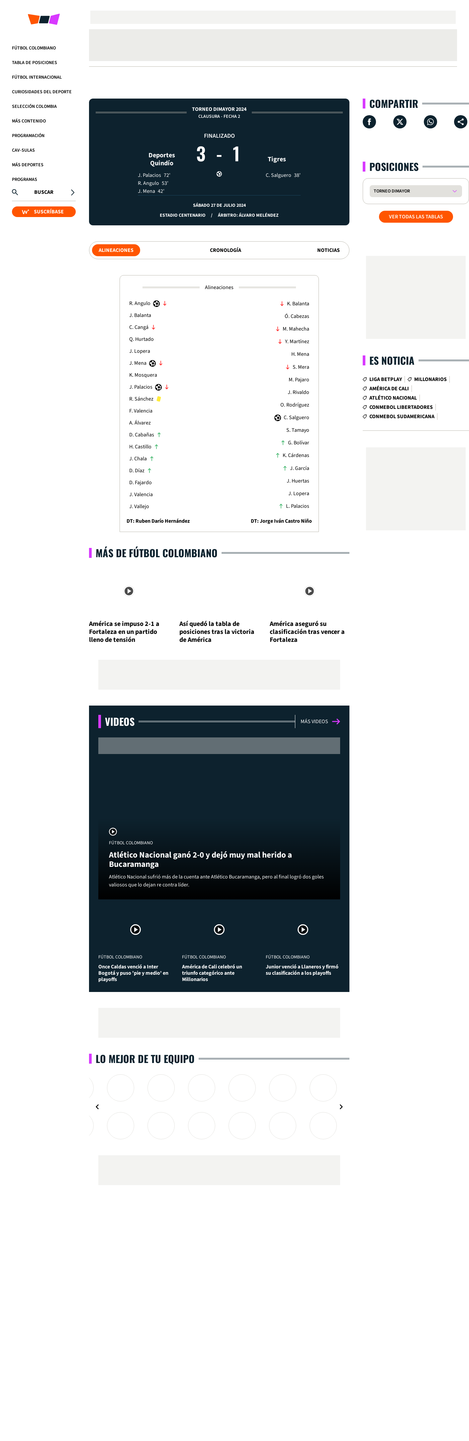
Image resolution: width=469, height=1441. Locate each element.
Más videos (320, 721)
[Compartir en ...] (460, 121)
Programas (24, 179)
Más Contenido (29, 121)
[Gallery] (219, 1106)
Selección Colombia (34, 106)
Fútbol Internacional (37, 77)
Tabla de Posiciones (34, 62)
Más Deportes (28, 165)
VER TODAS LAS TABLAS (416, 216)
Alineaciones (116, 250)
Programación (28, 135)
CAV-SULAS (23, 150)
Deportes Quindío (161, 146)
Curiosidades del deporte (42, 92)
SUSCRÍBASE (43, 211)
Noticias (328, 250)
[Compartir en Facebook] (369, 121)
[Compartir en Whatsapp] (430, 121)
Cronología (225, 250)
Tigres (277, 146)
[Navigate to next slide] (341, 1107)
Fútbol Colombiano (34, 48)
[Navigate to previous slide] (97, 1107)
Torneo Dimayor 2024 (219, 109)
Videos (120, 721)
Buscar (44, 192)
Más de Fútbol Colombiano (157, 552)
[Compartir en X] (400, 121)
